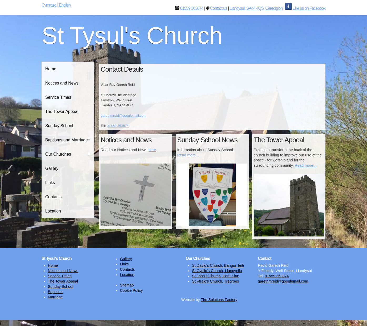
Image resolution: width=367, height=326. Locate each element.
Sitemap (127, 285)
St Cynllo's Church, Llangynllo (217, 271)
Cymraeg (49, 5)
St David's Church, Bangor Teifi (218, 265)
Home (50, 69)
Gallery (51, 168)
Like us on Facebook (309, 8)
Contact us (218, 8)
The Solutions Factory (219, 300)
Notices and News (62, 83)
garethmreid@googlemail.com (123, 115)
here (152, 150)
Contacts (53, 197)
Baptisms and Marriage (66, 140)
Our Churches (58, 154)
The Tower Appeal (61, 111)
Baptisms (55, 292)
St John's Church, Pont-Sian (215, 276)
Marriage (55, 297)
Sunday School (59, 126)
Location (53, 211)
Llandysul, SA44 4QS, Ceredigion (256, 8)
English (65, 5)
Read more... (188, 155)
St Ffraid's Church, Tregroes (215, 281)
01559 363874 (191, 8)
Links (50, 182)
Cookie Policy (131, 290)
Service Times (58, 97)
